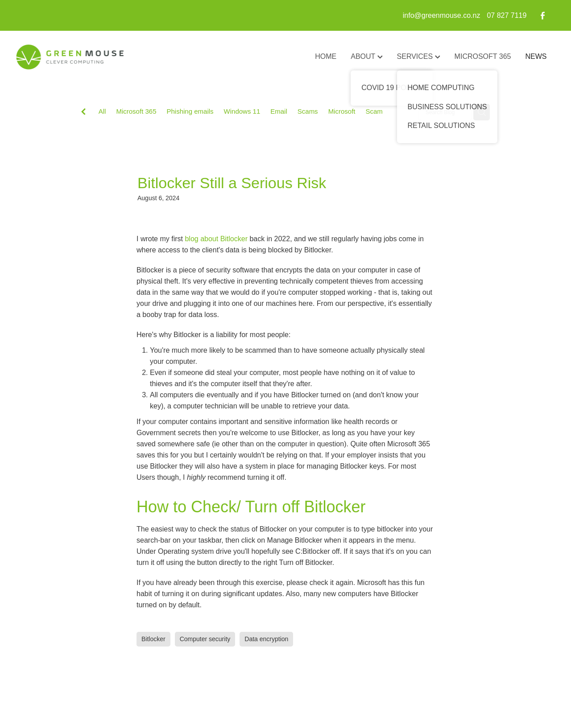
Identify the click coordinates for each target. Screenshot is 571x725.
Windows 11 (242, 111)
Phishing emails (190, 111)
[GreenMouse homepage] (70, 57)
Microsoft (342, 111)
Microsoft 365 (136, 111)
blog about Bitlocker (216, 239)
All (102, 111)
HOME (325, 56)
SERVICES (418, 56)
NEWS (535, 56)
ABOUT (366, 56)
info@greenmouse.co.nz (441, 15)
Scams (308, 111)
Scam (373, 111)
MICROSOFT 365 (483, 56)
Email (278, 111)
